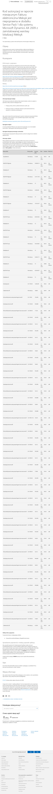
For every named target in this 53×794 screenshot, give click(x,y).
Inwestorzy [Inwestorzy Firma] (37, 784)
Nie (37, 752)
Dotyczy (5, 37)
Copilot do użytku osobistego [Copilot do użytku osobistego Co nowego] (5, 765)
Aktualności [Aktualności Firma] (37, 780)
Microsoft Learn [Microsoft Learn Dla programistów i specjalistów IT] (21, 778)
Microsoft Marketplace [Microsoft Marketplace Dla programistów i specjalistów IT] (22, 785)
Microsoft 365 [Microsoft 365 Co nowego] (3, 767)
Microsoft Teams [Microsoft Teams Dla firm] (3, 790)
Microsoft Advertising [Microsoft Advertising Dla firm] (4, 786)
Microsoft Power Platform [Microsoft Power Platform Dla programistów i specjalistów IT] (22, 787)
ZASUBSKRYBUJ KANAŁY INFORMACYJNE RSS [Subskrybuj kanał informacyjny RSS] (13, 699)
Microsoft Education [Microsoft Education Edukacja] (39, 758)
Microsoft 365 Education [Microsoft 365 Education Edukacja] (39, 763)
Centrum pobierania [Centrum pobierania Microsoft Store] (21, 760)
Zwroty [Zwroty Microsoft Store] (20, 763)
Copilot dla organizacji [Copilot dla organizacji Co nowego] (4, 763)
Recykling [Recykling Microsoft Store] (20, 767)
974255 (4, 680)
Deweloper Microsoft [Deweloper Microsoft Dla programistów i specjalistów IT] (22, 776)
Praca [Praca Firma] (36, 776)
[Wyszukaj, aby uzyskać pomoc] (47, 1)
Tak (30, 752)
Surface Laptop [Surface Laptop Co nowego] (3, 760)
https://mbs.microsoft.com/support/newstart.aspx (13, 76)
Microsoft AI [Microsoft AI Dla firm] (3, 776)
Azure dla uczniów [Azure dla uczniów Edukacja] (38, 771)
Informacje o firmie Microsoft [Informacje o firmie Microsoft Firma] (40, 778)
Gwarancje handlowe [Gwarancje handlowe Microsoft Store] (22, 769)
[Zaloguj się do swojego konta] (50, 1)
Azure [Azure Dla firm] (2, 780)
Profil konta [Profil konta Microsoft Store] (20, 758)
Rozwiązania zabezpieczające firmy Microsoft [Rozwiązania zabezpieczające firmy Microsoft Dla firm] (8, 778)
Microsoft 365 (22, 1)
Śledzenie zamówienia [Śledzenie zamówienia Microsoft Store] (22, 765)
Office (27, 1)
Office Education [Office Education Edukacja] (38, 765)
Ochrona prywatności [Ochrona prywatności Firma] (39, 782)
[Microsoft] (5, 1)
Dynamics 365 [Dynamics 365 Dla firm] (3, 782)
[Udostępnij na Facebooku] (3, 695)
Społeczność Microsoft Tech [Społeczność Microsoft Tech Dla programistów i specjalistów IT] (23, 783)
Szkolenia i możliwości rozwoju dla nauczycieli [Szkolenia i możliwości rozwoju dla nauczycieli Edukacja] (42, 767)
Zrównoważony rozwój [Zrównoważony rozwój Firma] (39, 786)
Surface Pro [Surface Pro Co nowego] (3, 758)
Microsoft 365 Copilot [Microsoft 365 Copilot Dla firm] (4, 788)
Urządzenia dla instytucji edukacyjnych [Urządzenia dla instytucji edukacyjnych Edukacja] (41, 760)
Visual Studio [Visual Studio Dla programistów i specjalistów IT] (20, 791)
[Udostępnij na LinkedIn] (5, 695)
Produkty (31, 1)
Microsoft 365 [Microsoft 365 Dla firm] (3, 784)
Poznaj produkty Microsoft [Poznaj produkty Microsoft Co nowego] (5, 769)
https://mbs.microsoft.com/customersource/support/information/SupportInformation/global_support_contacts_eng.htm (27, 88)
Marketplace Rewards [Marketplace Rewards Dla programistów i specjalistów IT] (22, 789)
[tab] (6, 717)
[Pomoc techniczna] (14, 1)
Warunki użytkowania (25, 689)
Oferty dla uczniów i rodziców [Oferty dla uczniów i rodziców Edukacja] (40, 769)
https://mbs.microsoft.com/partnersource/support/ (13, 86)
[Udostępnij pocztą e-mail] (8, 695)
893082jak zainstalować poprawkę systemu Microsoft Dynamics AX (17, 121)
